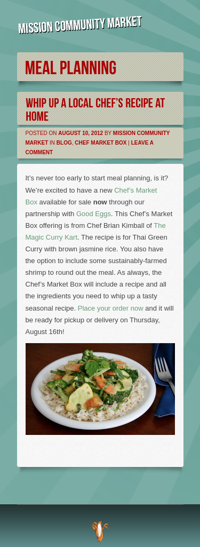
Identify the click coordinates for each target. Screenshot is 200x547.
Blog (64, 143)
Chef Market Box (100, 143)
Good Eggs (93, 214)
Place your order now (110, 308)
